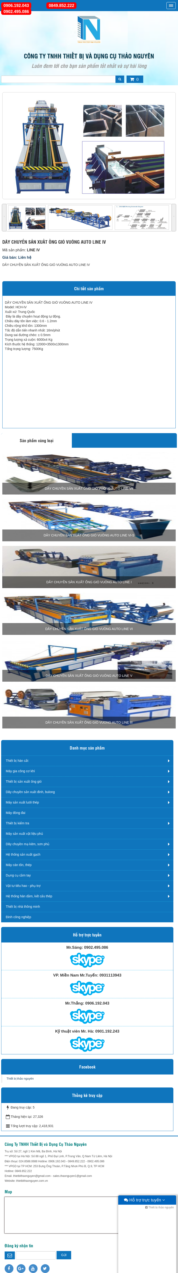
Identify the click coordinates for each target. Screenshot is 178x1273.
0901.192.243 (107, 1031)
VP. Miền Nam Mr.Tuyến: (75, 975)
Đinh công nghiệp (18, 917)
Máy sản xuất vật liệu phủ (24, 833)
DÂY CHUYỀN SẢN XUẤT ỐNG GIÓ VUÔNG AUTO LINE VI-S (89, 535)
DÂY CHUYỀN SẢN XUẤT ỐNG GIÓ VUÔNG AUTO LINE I (89, 582)
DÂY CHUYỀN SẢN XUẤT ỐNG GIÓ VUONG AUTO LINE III (89, 722)
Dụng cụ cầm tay (18, 875)
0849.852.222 (61, 5)
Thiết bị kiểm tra (17, 823)
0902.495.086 (16, 11)
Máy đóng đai (15, 813)
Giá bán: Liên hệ (16, 257)
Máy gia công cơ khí (20, 771)
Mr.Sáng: (74, 947)
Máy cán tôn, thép (19, 865)
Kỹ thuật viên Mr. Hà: (74, 1031)
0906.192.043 (16, 5)
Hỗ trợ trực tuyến (144, 1268)
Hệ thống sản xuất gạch (23, 854)
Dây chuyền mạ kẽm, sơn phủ (27, 844)
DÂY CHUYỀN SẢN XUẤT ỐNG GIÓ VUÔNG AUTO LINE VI (89, 629)
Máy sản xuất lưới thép (22, 802)
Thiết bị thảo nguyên (20, 1078)
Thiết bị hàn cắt (17, 761)
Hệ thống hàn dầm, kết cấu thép (29, 896)
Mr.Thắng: (74, 1003)
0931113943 (110, 975)
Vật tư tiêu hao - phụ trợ (23, 886)
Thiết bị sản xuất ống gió (23, 781)
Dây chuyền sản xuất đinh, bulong (30, 792)
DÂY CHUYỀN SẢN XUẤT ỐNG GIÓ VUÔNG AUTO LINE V (89, 675)
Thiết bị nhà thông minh (23, 906)
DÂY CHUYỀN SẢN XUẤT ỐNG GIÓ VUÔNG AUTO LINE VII (89, 488)
